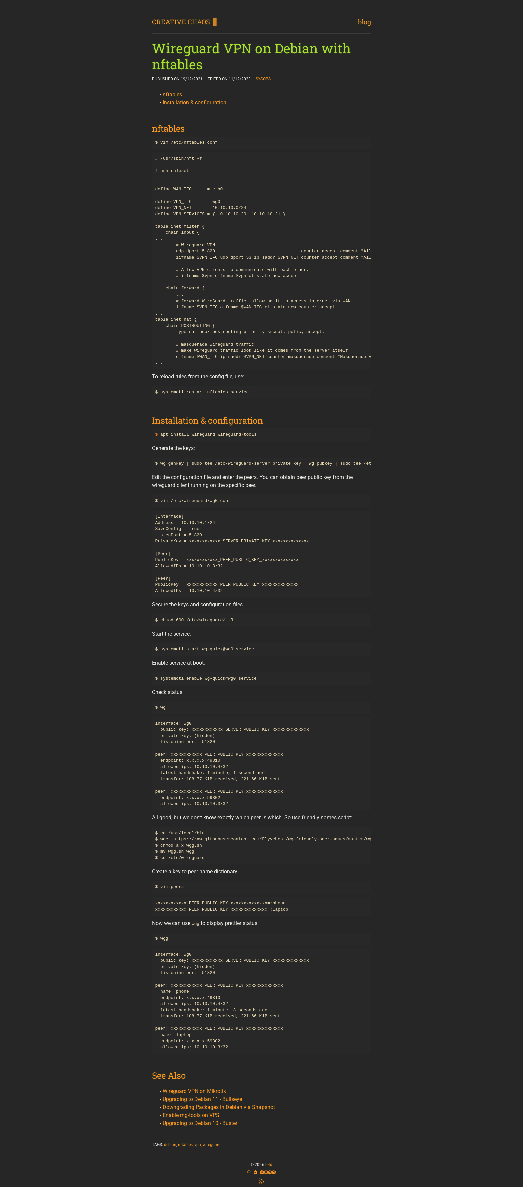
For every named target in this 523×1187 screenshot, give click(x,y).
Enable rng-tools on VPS (191, 1115)
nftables (172, 94)
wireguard (212, 1144)
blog (364, 21)
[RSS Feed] (261, 1180)
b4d (268, 1164)
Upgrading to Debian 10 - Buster (200, 1123)
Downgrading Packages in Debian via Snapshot (219, 1107)
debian (170, 1144)
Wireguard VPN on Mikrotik (194, 1091)
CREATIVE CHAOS (181, 21)
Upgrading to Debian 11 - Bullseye (202, 1099)
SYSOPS (263, 79)
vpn (197, 1144)
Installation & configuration (194, 102)
